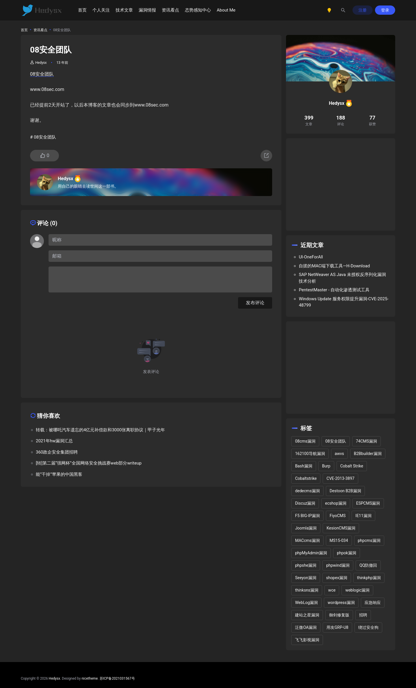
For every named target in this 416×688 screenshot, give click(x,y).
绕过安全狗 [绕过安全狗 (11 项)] (368, 627)
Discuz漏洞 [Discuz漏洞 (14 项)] (305, 503)
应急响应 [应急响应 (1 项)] (373, 602)
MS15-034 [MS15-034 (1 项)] (339, 540)
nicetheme (89, 678)
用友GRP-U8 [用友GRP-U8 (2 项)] (337, 627)
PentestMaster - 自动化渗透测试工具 (334, 289)
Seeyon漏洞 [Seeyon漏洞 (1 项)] (305, 577)
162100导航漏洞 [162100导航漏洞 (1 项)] (310, 453)
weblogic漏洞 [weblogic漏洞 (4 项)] (357, 590)
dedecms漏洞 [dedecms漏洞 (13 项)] (307, 491)
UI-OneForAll (311, 257)
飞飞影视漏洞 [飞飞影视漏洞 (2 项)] (307, 639)
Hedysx (38, 63)
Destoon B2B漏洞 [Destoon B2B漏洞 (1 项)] (345, 491)
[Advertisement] (340, 184)
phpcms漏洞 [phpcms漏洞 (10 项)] (369, 540)
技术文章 (124, 10)
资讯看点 (170, 10)
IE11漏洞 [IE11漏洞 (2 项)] (363, 515)
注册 (363, 10)
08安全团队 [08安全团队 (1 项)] (335, 441)
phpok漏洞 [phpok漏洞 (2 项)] (346, 553)
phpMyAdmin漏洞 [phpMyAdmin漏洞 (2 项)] (311, 553)
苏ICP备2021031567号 (117, 678)
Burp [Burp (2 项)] (326, 466)
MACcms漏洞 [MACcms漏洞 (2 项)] (307, 540)
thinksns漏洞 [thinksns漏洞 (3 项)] (306, 590)
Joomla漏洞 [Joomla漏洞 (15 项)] (306, 528)
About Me (226, 10)
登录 (385, 10)
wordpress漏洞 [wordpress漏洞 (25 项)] (341, 602)
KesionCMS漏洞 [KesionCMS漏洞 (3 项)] (340, 528)
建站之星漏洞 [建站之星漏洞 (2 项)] (307, 615)
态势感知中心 (198, 10)
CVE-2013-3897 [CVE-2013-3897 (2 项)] (340, 478)
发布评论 (255, 302)
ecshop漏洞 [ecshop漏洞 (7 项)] (335, 503)
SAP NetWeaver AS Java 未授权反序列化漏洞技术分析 (342, 278)
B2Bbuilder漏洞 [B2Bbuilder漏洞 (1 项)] (368, 453)
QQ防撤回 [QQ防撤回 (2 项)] (368, 565)
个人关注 (101, 10)
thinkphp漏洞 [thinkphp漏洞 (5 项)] (369, 577)
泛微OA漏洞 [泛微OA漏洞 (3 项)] (306, 627)
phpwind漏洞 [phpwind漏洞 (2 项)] (338, 565)
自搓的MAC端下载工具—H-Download (334, 266)
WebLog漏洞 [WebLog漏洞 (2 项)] (306, 602)
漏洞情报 (147, 10)
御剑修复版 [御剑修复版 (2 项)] (339, 615)
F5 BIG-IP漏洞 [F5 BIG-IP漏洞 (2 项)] (307, 515)
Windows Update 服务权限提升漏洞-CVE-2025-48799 (343, 302)
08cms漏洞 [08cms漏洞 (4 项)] (305, 441)
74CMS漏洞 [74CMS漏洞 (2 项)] (366, 441)
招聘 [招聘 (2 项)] (363, 615)
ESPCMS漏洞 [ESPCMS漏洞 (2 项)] (368, 503)
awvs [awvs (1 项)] (339, 453)
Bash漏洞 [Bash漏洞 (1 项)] (303, 466)
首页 (82, 10)
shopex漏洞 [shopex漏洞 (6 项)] (336, 577)
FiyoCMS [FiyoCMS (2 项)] (338, 515)
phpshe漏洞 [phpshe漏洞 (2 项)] (305, 565)
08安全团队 (42, 74)
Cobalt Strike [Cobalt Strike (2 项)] (351, 466)
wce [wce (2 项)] (331, 590)
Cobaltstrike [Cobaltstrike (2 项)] (306, 478)
